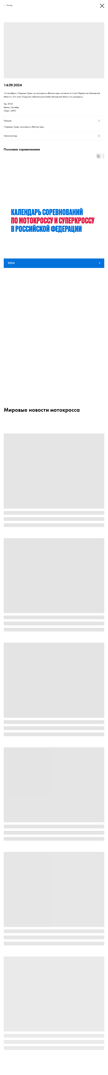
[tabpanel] (54, 93)
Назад (9, 5)
